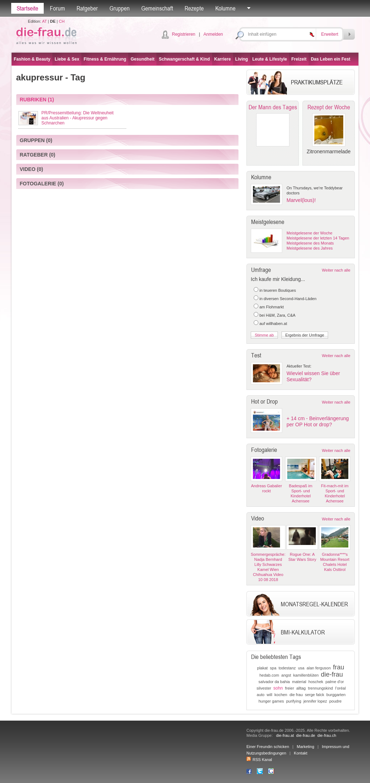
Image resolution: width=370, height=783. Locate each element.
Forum (57, 8)
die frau (296, 694)
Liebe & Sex (67, 59)
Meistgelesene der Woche (309, 233)
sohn (278, 688)
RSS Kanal (259, 759)
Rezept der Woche (328, 107)
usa (301, 668)
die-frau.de (305, 735)
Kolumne (225, 8)
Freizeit (298, 59)
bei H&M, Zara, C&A (277, 315)
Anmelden (213, 34)
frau (338, 667)
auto (260, 694)
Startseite (27, 8)
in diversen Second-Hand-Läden (288, 298)
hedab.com (269, 675)
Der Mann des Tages (273, 107)
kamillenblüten (306, 675)
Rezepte (194, 8)
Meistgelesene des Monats (310, 243)
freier (289, 688)
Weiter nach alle (336, 270)
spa (273, 668)
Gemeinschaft (157, 8)
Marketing (305, 746)
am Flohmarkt (271, 307)
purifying (293, 701)
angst (286, 675)
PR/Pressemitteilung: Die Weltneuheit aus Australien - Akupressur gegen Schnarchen (78, 118)
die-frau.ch (326, 735)
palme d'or (335, 681)
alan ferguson (319, 668)
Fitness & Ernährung (104, 59)
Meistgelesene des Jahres (310, 248)
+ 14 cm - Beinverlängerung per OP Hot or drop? (318, 421)
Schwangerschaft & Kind (184, 59)
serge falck (314, 694)
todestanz (287, 668)
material (299, 681)
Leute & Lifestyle (269, 59)
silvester (264, 688)
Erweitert (329, 34)
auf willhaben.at (273, 323)
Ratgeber (87, 8)
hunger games (271, 701)
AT (44, 21)
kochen (281, 694)
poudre (335, 701)
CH (62, 21)
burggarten (335, 694)
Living (241, 59)
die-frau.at (285, 735)
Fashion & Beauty (32, 59)
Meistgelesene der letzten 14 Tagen (318, 238)
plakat (262, 668)
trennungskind (320, 688)
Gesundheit (142, 59)
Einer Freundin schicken (267, 746)
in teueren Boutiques (277, 290)
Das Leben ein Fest (330, 59)
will (269, 694)
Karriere (222, 59)
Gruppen (119, 8)
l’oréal (340, 688)
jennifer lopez (315, 701)
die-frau (332, 674)
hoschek (316, 681)
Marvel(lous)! (301, 200)
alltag (301, 688)
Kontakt (300, 753)
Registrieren (183, 34)
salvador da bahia (274, 681)
